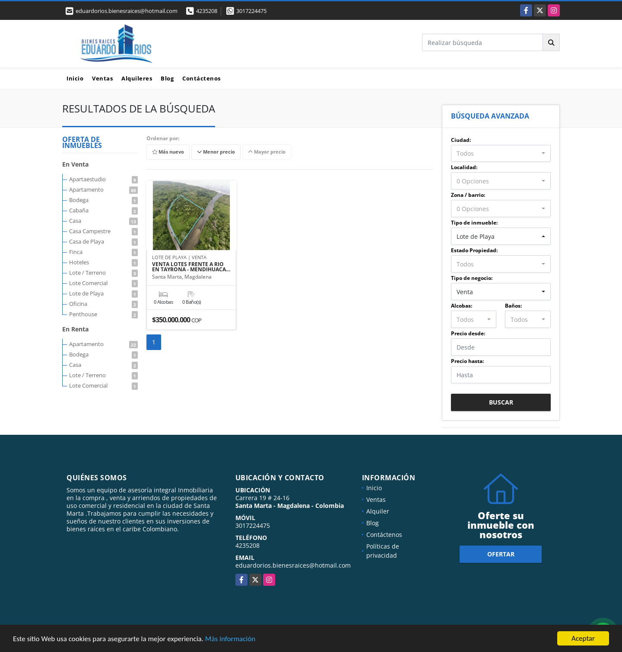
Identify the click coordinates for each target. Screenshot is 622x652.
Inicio (75, 78)
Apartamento (103, 189)
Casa (103, 221)
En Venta (75, 164)
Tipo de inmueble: (474, 222)
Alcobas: (461, 305)
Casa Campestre (103, 231)
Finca (103, 252)
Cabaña (103, 210)
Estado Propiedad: (474, 250)
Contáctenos (201, 78)
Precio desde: (468, 333)
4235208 (206, 11)
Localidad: (464, 167)
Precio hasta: (467, 361)
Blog (167, 78)
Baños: (513, 305)
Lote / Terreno (103, 273)
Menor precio (216, 152)
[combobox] (501, 153)
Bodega (103, 200)
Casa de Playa (103, 241)
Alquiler (377, 511)
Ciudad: (461, 140)
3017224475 (251, 11)
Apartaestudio (103, 179)
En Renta (75, 329)
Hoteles (103, 262)
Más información (230, 639)
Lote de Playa (103, 293)
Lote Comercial (103, 283)
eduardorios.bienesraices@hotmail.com (293, 565)
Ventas (102, 78)
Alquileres (136, 78)
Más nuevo (168, 152)
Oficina (103, 304)
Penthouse (103, 314)
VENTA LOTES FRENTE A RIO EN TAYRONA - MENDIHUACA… (191, 267)
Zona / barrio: (468, 195)
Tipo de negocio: (471, 278)
